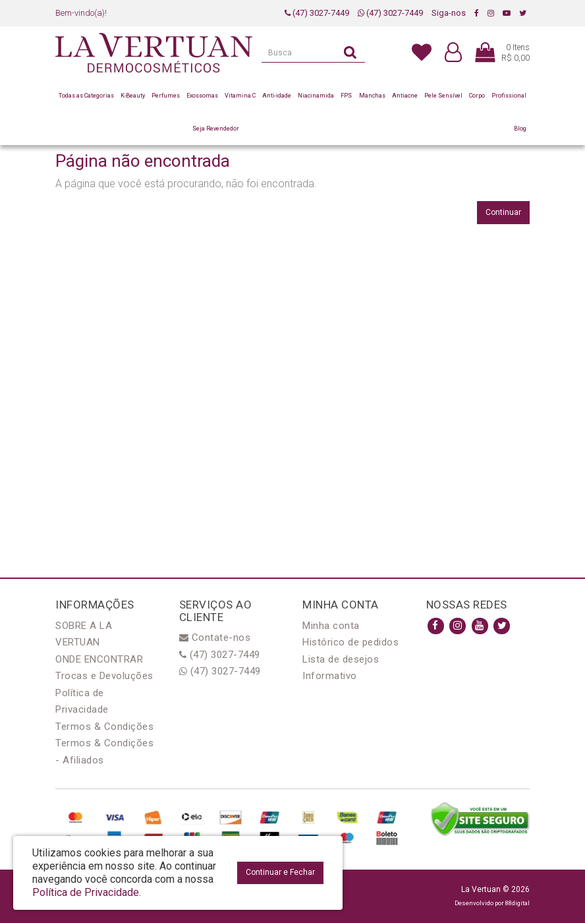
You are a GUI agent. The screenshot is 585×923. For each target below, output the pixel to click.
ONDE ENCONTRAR (99, 659)
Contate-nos (215, 637)
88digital (517, 903)
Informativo (329, 676)
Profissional (508, 95)
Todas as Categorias (86, 95)
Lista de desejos (340, 659)
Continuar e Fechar (280, 872)
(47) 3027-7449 (317, 13)
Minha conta (331, 626)
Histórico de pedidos (350, 642)
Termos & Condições (104, 726)
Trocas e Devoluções (104, 676)
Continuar (503, 212)
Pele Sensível (443, 95)
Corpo (477, 95)
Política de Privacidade (85, 892)
